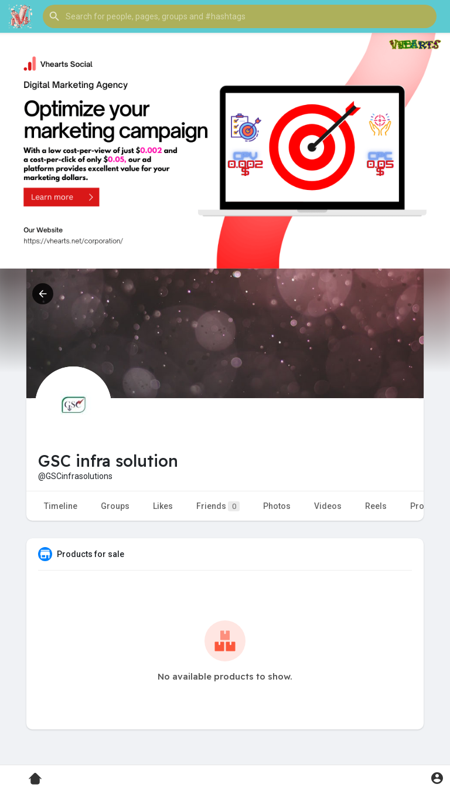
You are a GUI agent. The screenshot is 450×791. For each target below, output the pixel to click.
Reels (376, 506)
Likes (163, 506)
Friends (218, 506)
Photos (277, 506)
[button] (240, 16)
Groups (115, 506)
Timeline (60, 506)
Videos (328, 506)
